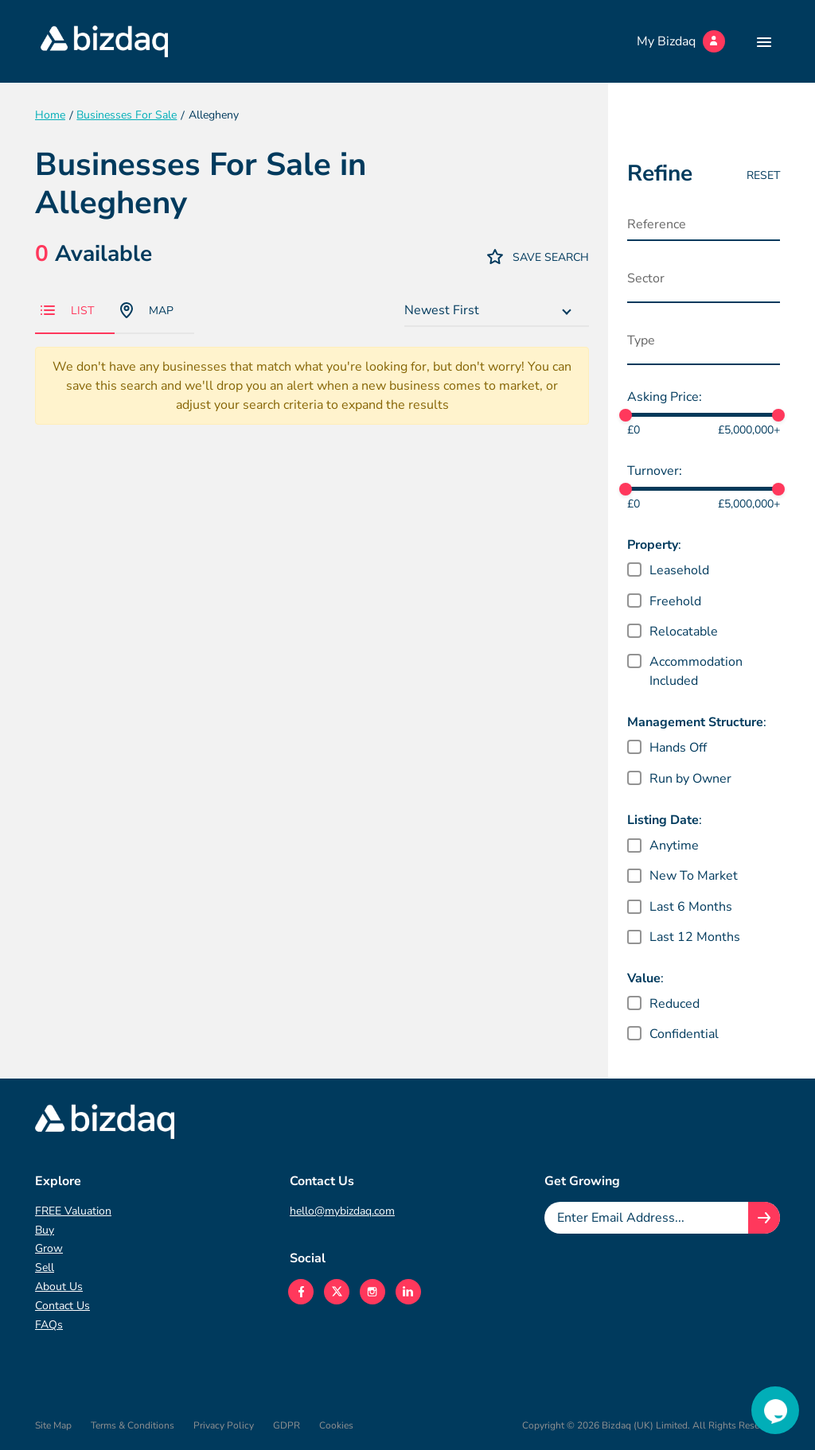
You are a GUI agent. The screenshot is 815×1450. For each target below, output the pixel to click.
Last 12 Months (694, 937)
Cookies (336, 1425)
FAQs (49, 1324)
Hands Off (678, 747)
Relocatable (683, 631)
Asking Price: (664, 397)
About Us (59, 1286)
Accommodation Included (696, 671)
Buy (44, 1230)
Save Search (538, 256)
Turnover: (654, 471)
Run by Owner (690, 778)
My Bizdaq (681, 41)
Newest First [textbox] (441, 310)
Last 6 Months (690, 906)
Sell (44, 1267)
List (67, 310)
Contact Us (62, 1305)
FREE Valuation (73, 1211)
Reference (656, 224)
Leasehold (679, 570)
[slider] (625, 415)
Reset (763, 175)
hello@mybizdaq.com (342, 1211)
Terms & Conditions (132, 1425)
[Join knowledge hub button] (764, 1218)
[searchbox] (708, 282)
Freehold (675, 601)
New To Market (693, 875)
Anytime (674, 845)
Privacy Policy (223, 1425)
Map (147, 310)
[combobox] (496, 311)
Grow (49, 1248)
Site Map (53, 1425)
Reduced (674, 1004)
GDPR (286, 1425)
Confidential (684, 1034)
